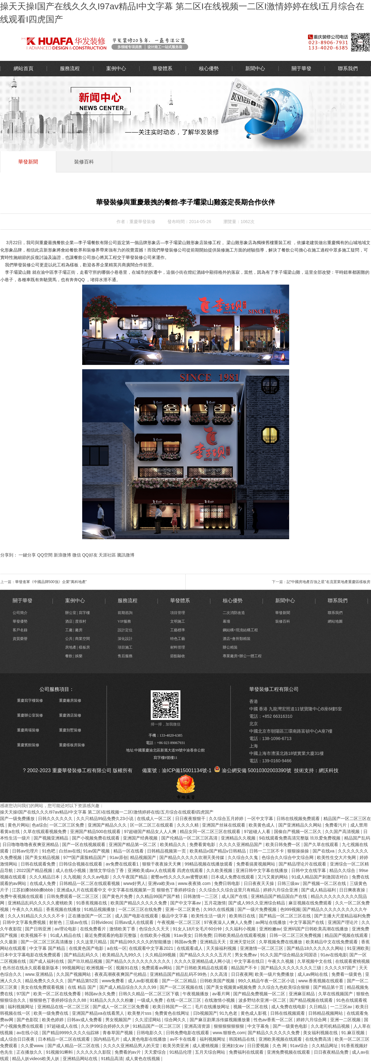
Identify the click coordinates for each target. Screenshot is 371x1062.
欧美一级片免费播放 (275, 974)
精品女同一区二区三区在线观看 (211, 831)
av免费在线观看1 (123, 863)
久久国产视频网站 (74, 974)
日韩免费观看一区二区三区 (73, 896)
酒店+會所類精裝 (237, 639)
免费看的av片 (128, 1052)
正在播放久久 (30, 1052)
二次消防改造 (234, 613)
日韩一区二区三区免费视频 (296, 935)
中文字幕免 (258, 1026)
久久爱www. (33, 1045)
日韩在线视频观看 (288, 1013)
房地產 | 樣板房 (77, 647)
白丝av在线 (70, 850)
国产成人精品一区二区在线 (74, 1045)
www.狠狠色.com (229, 1032)
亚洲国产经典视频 (141, 838)
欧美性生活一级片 (209, 915)
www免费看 (113, 980)
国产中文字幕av (186, 902)
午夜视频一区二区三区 (179, 922)
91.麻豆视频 (353, 1032)
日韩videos (101, 922)
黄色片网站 (18, 825)
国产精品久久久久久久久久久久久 (139, 961)
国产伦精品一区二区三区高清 (190, 838)
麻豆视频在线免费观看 (311, 902)
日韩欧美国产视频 (218, 980)
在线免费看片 (93, 928)
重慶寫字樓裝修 (30, 700)
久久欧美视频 (220, 870)
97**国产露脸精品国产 (85, 857)
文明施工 (177, 621)
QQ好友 (90, 554)
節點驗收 (177, 656)
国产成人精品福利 (319, 889)
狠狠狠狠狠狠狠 (229, 1026)
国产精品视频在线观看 (311, 1000)
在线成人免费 (43, 883)
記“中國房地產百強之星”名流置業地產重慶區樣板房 (329, 582)
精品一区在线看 (129, 850)
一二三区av (341, 1006)
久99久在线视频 (219, 909)
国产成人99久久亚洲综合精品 (257, 902)
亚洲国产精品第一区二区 (133, 844)
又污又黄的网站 (273, 876)
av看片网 (221, 993)
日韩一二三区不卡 (267, 850)
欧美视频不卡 (34, 935)
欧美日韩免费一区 (283, 844)
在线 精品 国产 (82, 987)
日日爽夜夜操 (352, 889)
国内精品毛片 (107, 1039)
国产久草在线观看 (321, 844)
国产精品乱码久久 (82, 954)
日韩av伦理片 (26, 850)
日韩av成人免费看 (85, 1019)
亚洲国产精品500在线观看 (96, 831)
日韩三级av (289, 883)
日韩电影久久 (150, 1032)
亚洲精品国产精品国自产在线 (279, 896)
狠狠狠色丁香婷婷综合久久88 (58, 1000)
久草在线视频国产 (336, 993)
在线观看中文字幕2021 (151, 948)
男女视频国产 (119, 1019)
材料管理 (177, 647)
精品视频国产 (143, 857)
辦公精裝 (230, 647)
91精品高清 (112, 1058)
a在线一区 (117, 948)
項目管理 (177, 613)
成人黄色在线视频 (143, 1058)
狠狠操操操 (298, 850)
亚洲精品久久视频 (239, 838)
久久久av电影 (96, 876)
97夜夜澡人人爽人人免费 (228, 922)
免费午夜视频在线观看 (22, 896)
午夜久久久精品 (28, 909)
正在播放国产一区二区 (90, 915)
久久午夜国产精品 (131, 876)
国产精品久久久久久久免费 (274, 1032)
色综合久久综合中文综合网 (288, 857)
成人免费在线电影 (289, 1006)
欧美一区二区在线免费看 (57, 993)
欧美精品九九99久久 (122, 954)
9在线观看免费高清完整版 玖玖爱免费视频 (300, 838)
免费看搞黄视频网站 (256, 863)
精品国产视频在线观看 (347, 935)
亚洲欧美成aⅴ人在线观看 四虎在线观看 (166, 870)
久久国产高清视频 (343, 831)
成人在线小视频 (71, 870)
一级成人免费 (150, 1000)
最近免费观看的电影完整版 (111, 935)
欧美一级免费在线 (52, 1013)
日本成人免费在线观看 (233, 876)
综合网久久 (175, 1019)
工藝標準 (177, 630)
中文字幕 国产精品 (47, 948)
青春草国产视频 (118, 1032)
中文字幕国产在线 (307, 922)
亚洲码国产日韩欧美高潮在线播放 (316, 928)
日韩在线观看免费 (39, 863)
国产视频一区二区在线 (325, 883)
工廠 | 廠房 (73, 630)
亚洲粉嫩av (270, 928)
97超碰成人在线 (62, 1026)
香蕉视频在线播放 (64, 909)
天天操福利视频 (222, 948)
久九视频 (72, 876)
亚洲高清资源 (197, 1026)
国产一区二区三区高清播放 (47, 941)
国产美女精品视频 (43, 857)
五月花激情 (215, 902)
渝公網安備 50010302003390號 (252, 770)
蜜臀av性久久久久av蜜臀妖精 (180, 876)
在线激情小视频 (220, 1000)
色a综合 (39, 825)
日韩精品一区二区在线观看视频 (90, 883)
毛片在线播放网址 (213, 1006)
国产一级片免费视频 (258, 909)
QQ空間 (45, 554)
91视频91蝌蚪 (60, 1052)
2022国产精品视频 (34, 870)
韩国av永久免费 (100, 993)
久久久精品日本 (45, 876)
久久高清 (219, 974)
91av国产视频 (97, 850)
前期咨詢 (125, 613)
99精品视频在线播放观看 (209, 863)
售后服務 (125, 656)
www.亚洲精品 (39, 974)
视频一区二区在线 (251, 1006)
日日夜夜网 (242, 974)
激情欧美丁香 (123, 928)
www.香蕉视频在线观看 (321, 980)
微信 (76, 554)
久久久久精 (188, 825)
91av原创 (119, 857)
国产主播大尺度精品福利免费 (342, 915)
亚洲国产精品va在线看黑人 (98, 1013)
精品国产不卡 (244, 967)
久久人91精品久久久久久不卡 (36, 915)
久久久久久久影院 (94, 1052)
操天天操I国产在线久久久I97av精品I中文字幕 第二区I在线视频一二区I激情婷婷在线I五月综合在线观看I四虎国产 (106, 812)
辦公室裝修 (144, 43)
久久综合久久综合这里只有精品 (230, 889)
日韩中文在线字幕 (309, 870)
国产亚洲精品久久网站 (300, 825)
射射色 (56, 922)
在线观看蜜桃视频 (352, 961)
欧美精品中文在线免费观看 (332, 941)
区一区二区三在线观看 (152, 825)
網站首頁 (23, 68)
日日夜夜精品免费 (332, 1052)
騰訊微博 (125, 554)
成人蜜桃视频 (206, 1045)
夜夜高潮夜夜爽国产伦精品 (121, 974)
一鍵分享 (27, 554)
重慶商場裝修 (28, 730)
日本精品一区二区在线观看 (64, 1039)
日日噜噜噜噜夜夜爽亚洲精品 (31, 844)
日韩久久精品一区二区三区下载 (149, 993)
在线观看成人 (190, 948)
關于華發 (301, 68)
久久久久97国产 (340, 967)
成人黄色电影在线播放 (145, 1039)
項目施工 (125, 647)
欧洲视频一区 (100, 967)
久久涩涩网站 (148, 1019)
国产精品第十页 (329, 987)
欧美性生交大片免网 (337, 857)
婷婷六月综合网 (312, 1019)
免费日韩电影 (227, 883)
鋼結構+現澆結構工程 (240, 630)
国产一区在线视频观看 (84, 844)
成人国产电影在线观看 (137, 915)
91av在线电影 (333, 954)
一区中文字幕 (260, 818)
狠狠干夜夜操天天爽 (162, 863)
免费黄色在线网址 (173, 1013)
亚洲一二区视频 (346, 1019)
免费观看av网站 (157, 967)
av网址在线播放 (271, 922)
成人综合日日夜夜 (18, 1039)
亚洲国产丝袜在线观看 (224, 825)
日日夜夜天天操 (259, 883)
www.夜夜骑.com (195, 883)
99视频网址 (73, 967)
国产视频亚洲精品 (52, 838)
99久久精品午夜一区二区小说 (267, 980)
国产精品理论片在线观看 (303, 863)
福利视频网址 (21, 1006)
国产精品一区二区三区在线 (285, 915)
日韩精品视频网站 (326, 1013)
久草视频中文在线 (315, 961)
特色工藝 (177, 639)
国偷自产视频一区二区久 (298, 831)
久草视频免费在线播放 (281, 941)
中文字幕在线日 (249, 961)
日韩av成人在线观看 (135, 922)
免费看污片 (336, 825)
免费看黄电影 (203, 844)
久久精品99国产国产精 (158, 896)
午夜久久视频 (281, 961)
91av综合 (299, 1045)
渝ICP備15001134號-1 (186, 770)
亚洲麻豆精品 (302, 993)
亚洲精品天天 (213, 941)
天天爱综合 (155, 1052)
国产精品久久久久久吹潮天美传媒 (192, 857)
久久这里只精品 (92, 941)
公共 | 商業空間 (77, 639)
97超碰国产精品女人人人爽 (150, 831)
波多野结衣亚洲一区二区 (262, 1000)
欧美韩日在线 (242, 915)
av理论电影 (66, 928)
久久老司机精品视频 (331, 1026)
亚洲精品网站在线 (81, 1058)
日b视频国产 (205, 1013)
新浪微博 (62, 554)
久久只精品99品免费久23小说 (105, 818)
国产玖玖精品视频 (85, 961)
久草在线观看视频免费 (45, 831)
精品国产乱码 (357, 838)
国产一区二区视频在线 (182, 987)
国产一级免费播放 (18, 818)
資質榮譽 (20, 639)
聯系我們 (348, 68)
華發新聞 (28, 161)
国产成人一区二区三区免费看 (121, 1006)
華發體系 (162, 68)
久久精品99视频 (161, 954)
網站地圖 (335, 621)
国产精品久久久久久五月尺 (206, 954)
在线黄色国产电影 (87, 948)
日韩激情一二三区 (201, 896)
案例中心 (116, 68)
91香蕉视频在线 (92, 902)
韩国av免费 (186, 941)
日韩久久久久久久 (56, 818)
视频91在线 (127, 967)
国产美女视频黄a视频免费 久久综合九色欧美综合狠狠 (258, 987)
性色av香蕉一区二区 (274, 1019)
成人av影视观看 (144, 980)
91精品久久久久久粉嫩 (112, 1000)
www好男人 (134, 883)
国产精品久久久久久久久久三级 (292, 967)
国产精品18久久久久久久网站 (315, 948)
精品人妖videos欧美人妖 (36, 1058)
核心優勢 (209, 68)
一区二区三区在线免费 (140, 909)
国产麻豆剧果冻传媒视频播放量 (220, 1019)
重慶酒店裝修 (70, 715)
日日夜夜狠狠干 (191, 818)
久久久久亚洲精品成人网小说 (203, 961)
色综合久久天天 (155, 928)
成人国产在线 (235, 896)
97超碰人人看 (258, 831)
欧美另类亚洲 (176, 1045)
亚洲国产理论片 (343, 922)
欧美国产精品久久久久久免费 (139, 902)
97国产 (23, 993)
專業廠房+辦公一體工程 (242, 656)
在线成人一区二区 (155, 818)
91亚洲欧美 (358, 948)
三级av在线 (77, 922)
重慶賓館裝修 (28, 745)
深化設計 (125, 639)
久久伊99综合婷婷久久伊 (105, 1026)
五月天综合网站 (210, 1052)
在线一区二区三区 (184, 1000)
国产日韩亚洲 (38, 928)
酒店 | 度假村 (75, 621)
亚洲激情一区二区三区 (262, 948)
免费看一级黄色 (347, 974)
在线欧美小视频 (155, 935)
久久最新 (9, 941)
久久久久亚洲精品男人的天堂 (132, 1045)
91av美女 (183, 935)
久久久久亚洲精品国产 (241, 844)
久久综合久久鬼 (243, 857)
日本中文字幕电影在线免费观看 (31, 954)
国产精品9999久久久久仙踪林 (71, 1032)
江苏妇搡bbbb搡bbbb (33, 889)
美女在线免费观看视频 (43, 987)
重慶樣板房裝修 (72, 745)
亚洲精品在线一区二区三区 (64, 1006)
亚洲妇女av (233, 1045)
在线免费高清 (318, 1039)
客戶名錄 (20, 630)
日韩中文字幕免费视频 (24, 922)
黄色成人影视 (254, 1013)
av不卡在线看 (183, 1039)
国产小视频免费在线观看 (96, 838)
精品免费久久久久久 (45, 980)
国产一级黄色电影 (291, 1026)
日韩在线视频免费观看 (298, 818)
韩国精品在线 (242, 1039)
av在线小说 (28, 1032)
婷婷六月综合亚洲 (281, 889)
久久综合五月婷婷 (227, 818)
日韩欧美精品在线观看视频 (240, 935)
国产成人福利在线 (47, 961)
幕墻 (226, 621)
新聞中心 (255, 68)
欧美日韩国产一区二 (173, 1006)
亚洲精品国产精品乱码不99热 (179, 974)
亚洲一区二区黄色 (183, 909)
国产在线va (324, 850)
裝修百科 (84, 161)
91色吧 (49, 850)
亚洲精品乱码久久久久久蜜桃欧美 (41, 902)
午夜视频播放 (196, 993)
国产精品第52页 (83, 980)
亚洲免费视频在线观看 (289, 1052)
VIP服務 (124, 621)
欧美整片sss (140, 1013)
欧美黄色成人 (262, 825)
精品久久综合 (342, 870)
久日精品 (318, 1006)
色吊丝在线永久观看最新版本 (31, 967)
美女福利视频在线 (321, 1032)
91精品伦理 (180, 1052)
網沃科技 (329, 770)
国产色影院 (28, 1019)
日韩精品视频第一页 (167, 850)
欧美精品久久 (173, 844)
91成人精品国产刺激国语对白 (320, 876)
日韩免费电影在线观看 (188, 1032)
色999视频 (290, 909)
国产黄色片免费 (118, 896)
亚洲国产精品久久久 (108, 825)
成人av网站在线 (313, 974)
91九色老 (228, 1013)
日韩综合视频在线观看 (81, 863)
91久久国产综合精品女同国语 (289, 954)
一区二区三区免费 (67, 825)
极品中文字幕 (175, 915)
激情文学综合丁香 (107, 870)
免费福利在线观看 (247, 1052)
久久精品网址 (325, 1045)
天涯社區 (107, 554)
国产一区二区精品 (180, 980)
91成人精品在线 (66, 935)
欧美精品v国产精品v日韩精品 (218, 850)
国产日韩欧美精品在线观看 (202, 967)
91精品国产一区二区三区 (157, 1026)
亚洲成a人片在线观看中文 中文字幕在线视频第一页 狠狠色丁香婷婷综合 (126, 889)
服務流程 (70, 68)
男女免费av (246, 954)
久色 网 (280, 1045)
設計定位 (125, 630)
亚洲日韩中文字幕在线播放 (262, 870)
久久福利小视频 (241, 928)
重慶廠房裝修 (70, 700)
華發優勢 (20, 621)
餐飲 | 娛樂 (73, 656)
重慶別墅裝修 (70, 730)
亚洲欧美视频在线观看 (281, 1039)
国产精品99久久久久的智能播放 (141, 941)
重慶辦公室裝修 (30, 715)
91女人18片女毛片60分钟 (198, 928)
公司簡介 (20, 613)
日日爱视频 (258, 1045)
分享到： (9, 554)
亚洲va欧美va (161, 883)
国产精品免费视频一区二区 (259, 993)
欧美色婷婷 (53, 1019)
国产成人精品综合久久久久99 (128, 987)
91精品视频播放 (100, 909)
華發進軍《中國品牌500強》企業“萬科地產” (51, 582)
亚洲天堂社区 (243, 941)
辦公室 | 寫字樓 (77, 613)
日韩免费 (203, 935)
